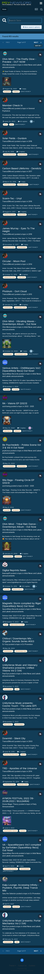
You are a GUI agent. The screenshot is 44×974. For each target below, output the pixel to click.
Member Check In (12, 105)
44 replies (22, 121)
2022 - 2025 (29, 406)
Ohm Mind (6, 65)
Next (36, 42)
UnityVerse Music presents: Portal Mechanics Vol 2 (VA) (21, 922)
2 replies (21, 152)
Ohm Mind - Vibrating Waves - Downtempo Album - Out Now (19, 322)
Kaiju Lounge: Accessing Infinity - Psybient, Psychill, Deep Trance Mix (20, 888)
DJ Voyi (5, 644)
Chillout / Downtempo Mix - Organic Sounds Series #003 (18, 640)
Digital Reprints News (14, 570)
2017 (30, 171)
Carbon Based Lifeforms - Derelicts (21, 168)
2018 (30, 141)
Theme (12, 966)
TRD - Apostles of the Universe (19, 768)
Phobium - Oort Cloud (14, 291)
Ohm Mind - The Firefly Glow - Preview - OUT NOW (19, 60)
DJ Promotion (27, 644)
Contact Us (22, 966)
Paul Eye (5, 674)
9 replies (24, 304)
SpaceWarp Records (10, 374)
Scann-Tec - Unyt (12, 198)
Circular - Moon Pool (13, 261)
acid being (6, 406)
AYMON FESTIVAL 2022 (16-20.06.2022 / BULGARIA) (18, 800)
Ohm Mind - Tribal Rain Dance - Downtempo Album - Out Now (19, 525)
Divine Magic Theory (10, 804)
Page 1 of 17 (21, 42)
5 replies (21, 428)
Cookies (32, 966)
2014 (30, 264)
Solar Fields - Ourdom (14, 138)
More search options (31, 27)
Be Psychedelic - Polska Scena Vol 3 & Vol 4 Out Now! (21, 446)
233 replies (25, 586)
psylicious (6, 451)
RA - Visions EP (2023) (14, 403)
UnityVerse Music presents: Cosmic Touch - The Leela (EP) (19, 704)
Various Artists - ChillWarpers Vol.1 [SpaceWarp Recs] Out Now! (21, 369)
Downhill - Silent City (13, 738)
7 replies (21, 752)
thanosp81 (6, 573)
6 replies (24, 274)
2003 (30, 741)
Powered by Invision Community (22, 970)
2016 (30, 201)
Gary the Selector (9, 893)
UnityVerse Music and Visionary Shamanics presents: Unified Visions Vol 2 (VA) (19, 668)
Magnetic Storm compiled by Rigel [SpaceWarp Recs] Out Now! (21, 604)
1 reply (22, 89)
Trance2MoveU (8, 108)
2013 (30, 294)
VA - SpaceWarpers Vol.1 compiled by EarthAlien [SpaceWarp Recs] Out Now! (21, 847)
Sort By (38, 45)
